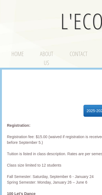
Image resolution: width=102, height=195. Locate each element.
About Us (46, 58)
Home (17, 54)
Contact (79, 54)
